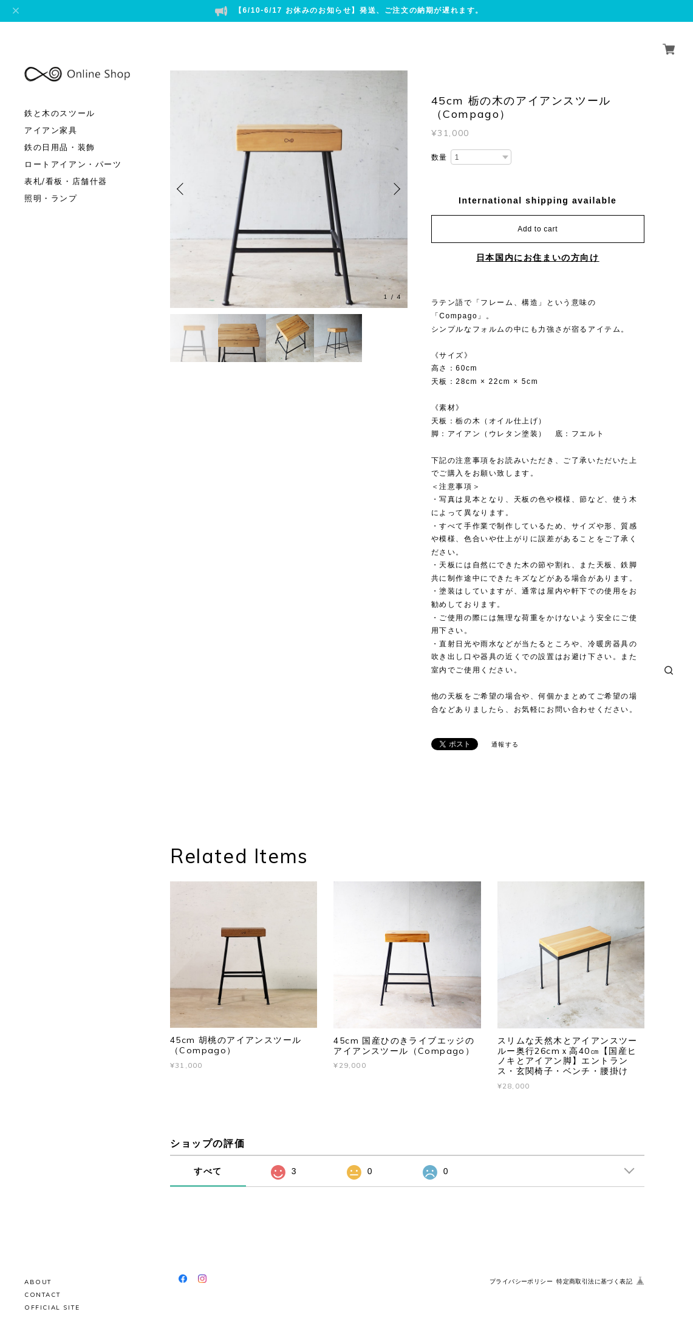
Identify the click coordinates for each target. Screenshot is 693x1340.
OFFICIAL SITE (52, 1307)
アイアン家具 (51, 116)
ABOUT (38, 1282)
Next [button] (395, 189)
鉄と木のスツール (59, 99)
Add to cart (537, 229)
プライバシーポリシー (521, 1281)
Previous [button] (182, 189)
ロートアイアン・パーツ (73, 150)
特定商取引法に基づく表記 (594, 1281)
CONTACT (42, 1295)
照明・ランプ (51, 184)
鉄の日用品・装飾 (59, 133)
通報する (505, 744)
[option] (289, 189)
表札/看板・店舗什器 (66, 167)
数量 (439, 157)
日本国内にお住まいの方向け (537, 257)
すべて (208, 1171)
